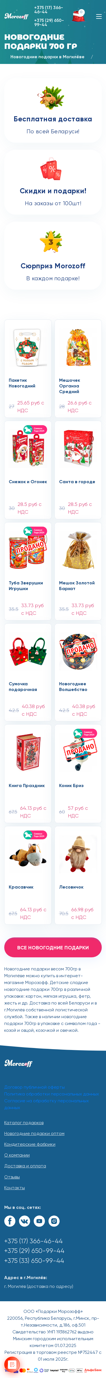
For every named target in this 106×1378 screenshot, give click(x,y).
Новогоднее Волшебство (73, 687)
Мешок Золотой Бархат (77, 586)
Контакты (14, 1188)
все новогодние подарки (53, 948)
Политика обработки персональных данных (51, 1094)
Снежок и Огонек (28, 482)
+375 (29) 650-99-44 (49, 22)
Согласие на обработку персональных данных (46, 1104)
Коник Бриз (71, 786)
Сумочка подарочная (23, 687)
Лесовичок (71, 887)
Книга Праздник (27, 786)
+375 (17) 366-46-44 (48, 10)
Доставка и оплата (25, 1166)
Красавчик (21, 887)
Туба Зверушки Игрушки (26, 586)
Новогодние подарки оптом (34, 1134)
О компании (17, 1155)
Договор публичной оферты (34, 1087)
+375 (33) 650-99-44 (34, 1261)
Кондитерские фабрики (29, 1144)
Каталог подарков (24, 1123)
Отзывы (12, 1177)
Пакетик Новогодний (22, 383)
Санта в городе (77, 482)
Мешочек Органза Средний (69, 386)
